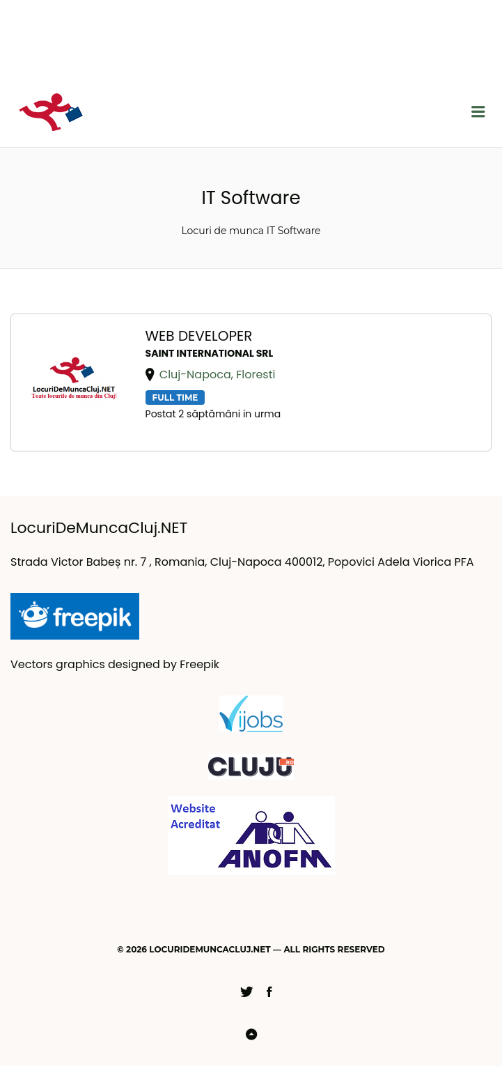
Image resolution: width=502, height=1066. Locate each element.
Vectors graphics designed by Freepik (114, 664)
